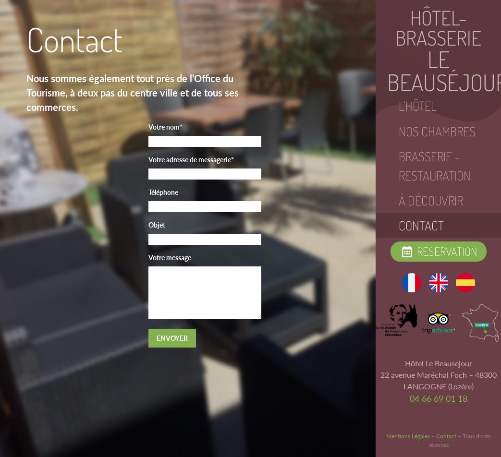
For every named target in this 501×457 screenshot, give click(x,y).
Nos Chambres (437, 131)
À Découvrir (431, 200)
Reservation (438, 251)
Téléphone (163, 192)
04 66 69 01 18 (438, 398)
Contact (421, 226)
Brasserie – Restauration (435, 165)
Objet (156, 225)
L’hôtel (418, 106)
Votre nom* (165, 127)
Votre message (169, 257)
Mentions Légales (408, 436)
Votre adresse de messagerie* (191, 160)
